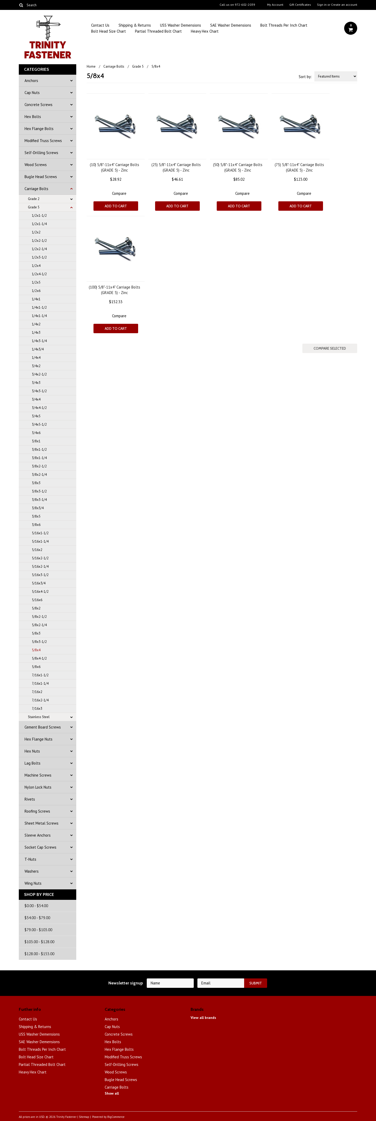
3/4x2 (36, 366)
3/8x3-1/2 (39, 491)
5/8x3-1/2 (39, 641)
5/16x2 (37, 550)
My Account (275, 5)
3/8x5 (36, 516)
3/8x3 (36, 483)
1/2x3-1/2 (39, 257)
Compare (119, 193)
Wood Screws (36, 164)
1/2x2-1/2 (39, 240)
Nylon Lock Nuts (38, 787)
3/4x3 (36, 382)
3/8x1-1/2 (39, 449)
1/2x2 (36, 232)
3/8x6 (36, 525)
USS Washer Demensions (180, 25)
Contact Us (100, 25)
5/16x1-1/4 (40, 541)
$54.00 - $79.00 (37, 917)
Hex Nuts (32, 751)
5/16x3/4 (38, 583)
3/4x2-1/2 (39, 374)
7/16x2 (37, 692)
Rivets (30, 799)
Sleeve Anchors (38, 835)
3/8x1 (36, 441)
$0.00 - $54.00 (36, 905)
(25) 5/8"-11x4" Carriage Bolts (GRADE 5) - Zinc (176, 167)
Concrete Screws (38, 104)
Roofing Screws (37, 811)
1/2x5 (36, 282)
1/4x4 (36, 357)
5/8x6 (36, 667)
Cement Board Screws (43, 727)
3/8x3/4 (38, 508)
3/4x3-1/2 (39, 391)
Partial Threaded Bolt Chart (158, 31)
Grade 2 (33, 199)
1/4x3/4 (38, 349)
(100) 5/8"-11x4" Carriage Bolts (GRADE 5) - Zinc (114, 290)
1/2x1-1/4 (39, 224)
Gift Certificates (300, 5)
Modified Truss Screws (43, 140)
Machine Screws (38, 775)
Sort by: (305, 76)
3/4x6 (36, 433)
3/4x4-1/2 (39, 408)
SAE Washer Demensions (230, 25)
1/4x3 (36, 332)
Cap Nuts (32, 92)
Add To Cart (116, 206)
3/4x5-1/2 (39, 424)
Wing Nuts (33, 883)
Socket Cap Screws (40, 847)
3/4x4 (36, 399)
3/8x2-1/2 (39, 466)
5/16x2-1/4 (40, 566)
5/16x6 (37, 600)
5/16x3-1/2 (40, 575)
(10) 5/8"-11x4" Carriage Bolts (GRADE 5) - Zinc (114, 167)
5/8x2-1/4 (39, 625)
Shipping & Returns (135, 25)
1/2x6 (36, 291)
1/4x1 (36, 299)
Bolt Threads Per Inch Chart (283, 25)
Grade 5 (33, 207)
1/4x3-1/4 (39, 341)
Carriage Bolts (36, 188)
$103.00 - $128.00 (39, 941)
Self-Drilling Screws (41, 152)
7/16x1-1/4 (40, 683)
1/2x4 (36, 265)
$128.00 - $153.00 (39, 953)
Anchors (31, 80)
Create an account (344, 5)
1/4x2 (36, 324)
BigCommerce (116, 1117)
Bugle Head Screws (41, 176)
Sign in (322, 5)
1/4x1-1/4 (39, 316)
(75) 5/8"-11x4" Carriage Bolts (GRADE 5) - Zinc (299, 167)
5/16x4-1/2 (40, 591)
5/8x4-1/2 (39, 658)
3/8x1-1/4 (39, 458)
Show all (112, 1093)
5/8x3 (36, 633)
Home (91, 66)
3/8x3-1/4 (39, 499)
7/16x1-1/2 (40, 675)
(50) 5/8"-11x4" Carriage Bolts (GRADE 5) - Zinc (237, 167)
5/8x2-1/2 (39, 616)
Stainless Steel (39, 717)
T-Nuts (30, 859)
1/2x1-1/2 (39, 215)
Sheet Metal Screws (41, 823)
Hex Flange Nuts (38, 739)
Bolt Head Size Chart (108, 31)
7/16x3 (37, 708)
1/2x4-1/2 (39, 274)
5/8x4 (36, 650)
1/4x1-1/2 (39, 307)
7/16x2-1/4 (40, 700)
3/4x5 (36, 416)
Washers (32, 871)
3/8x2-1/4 (39, 474)
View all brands (203, 1017)
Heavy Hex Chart (205, 31)
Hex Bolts (33, 116)
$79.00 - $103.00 (38, 929)
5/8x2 (36, 608)
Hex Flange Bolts (39, 128)
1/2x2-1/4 (39, 249)
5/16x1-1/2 (40, 533)
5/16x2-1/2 (40, 558)
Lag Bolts (32, 763)
